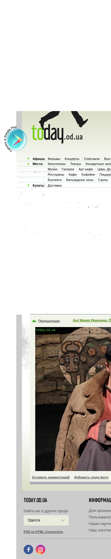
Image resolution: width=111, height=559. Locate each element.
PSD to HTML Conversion (43, 532)
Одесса (34, 520)
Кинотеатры (56, 164)
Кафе (73, 174)
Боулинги (55, 180)
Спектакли (92, 159)
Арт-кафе (86, 169)
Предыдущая (49, 321)
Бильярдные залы (80, 180)
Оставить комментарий (51, 477)
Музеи (52, 169)
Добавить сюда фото (91, 477)
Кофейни (88, 174)
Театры (75, 164)
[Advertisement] (55, 55)
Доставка (55, 185)
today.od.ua (35, 500)
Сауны (103, 180)
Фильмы (54, 159)
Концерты (72, 159)
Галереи (68, 169)
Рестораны (56, 174)
